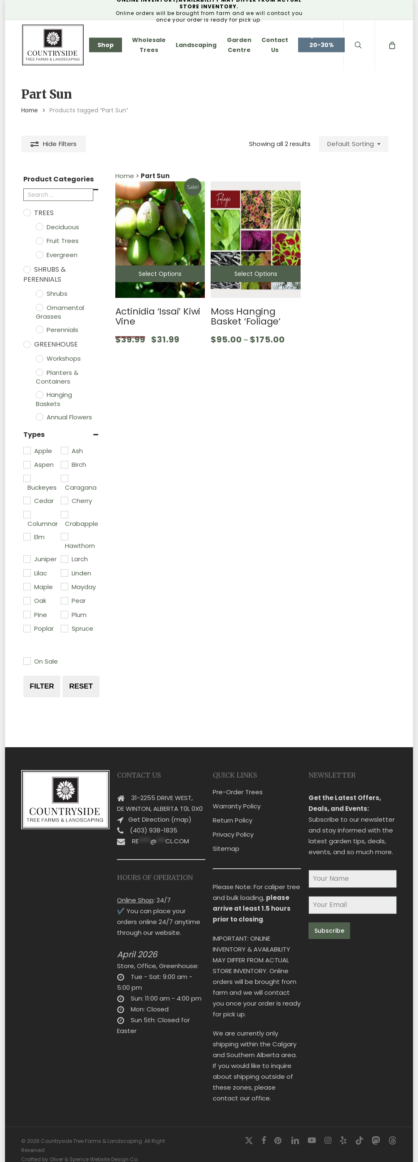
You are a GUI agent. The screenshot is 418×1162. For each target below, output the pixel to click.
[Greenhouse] (26, 344)
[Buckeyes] (26, 478)
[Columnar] (26, 514)
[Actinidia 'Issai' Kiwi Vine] (160, 239)
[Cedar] (26, 500)
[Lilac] (26, 572)
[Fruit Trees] (39, 240)
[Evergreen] (39, 254)
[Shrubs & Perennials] (26, 269)
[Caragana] (64, 478)
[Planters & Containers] (39, 372)
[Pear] (64, 600)
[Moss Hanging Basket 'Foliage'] (256, 239)
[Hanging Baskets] (39, 394)
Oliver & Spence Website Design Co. (94, 1148)
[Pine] (26, 614)
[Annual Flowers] (39, 416)
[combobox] (353, 144)
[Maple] (26, 586)
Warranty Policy (237, 795)
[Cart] (391, 45)
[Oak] (26, 600)
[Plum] (64, 614)
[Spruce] (64, 628)
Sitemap (226, 838)
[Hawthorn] (64, 536)
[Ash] (64, 450)
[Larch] (64, 558)
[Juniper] (26, 558)
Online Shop (135, 889)
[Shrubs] (39, 293)
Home (29, 110)
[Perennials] (39, 329)
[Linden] (64, 572)
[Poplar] (26, 628)
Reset (81, 686)
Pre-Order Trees (238, 781)
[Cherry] (64, 500)
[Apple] (26, 450)
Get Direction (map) (160, 809)
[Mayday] (64, 586)
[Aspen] (26, 464)
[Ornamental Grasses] (39, 307)
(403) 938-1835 (153, 819)
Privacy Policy (233, 824)
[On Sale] (26, 660)
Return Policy (232, 809)
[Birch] (64, 464)
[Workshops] (39, 358)
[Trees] (26, 212)
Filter (42, 686)
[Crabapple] (64, 514)
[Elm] (26, 536)
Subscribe (329, 920)
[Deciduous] (39, 226)
